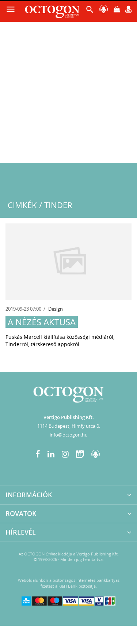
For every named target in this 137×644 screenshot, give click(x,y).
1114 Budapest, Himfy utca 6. (68, 426)
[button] (90, 11)
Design (55, 309)
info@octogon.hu (69, 434)
